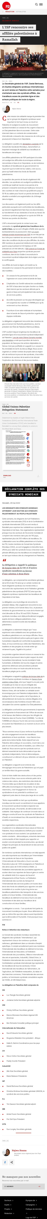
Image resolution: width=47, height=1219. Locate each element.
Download (7, 476)
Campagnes (30, 1205)
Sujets (7, 1205)
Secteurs (8, 1200)
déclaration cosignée (31, 144)
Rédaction (9, 11)
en (11, 102)
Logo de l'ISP (31, 1217)
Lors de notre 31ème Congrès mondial (27, 337)
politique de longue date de (32, 676)
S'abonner (22, 1187)
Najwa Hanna (16, 109)
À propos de (30, 1200)
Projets (7, 1209)
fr (18, 102)
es (14, 102)
